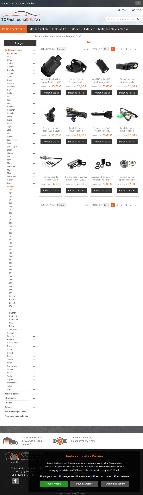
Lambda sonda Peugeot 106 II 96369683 (76, 131)
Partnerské (121, 476)
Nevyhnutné (48, 476)
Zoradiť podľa (48, 49)
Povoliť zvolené (84, 484)
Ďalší (135, 49)
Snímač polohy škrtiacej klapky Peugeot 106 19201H (76, 82)
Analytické (66, 476)
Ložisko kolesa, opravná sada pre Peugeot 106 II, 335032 (127, 180)
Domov (38, 36)
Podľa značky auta (54, 36)
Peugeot (70, 36)
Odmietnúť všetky (115, 484)
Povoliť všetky (53, 484)
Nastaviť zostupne (68, 49)
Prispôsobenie (102, 476)
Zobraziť (97, 49)
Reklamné (83, 476)
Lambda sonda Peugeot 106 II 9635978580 (127, 131)
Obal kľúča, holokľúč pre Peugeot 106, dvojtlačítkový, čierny (102, 82)
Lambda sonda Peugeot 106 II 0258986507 (51, 180)
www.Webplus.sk (79, 493)
